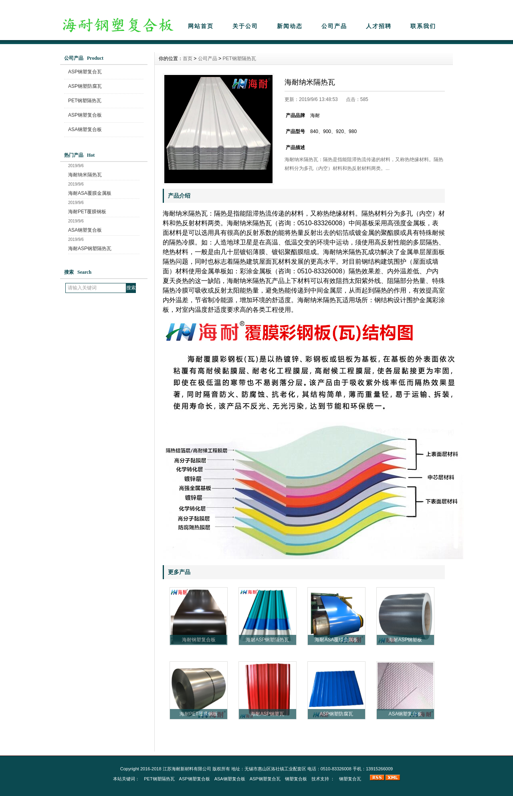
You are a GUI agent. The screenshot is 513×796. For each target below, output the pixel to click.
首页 (187, 58)
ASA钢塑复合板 (85, 129)
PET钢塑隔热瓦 (84, 100)
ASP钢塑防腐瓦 (85, 86)
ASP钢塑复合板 (85, 115)
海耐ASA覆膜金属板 (89, 193)
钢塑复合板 (296, 778)
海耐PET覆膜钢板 (87, 211)
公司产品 (334, 26)
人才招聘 (379, 26)
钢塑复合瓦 (350, 778)
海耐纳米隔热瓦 (85, 175)
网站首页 (201, 26)
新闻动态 (290, 26)
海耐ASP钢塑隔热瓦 (89, 248)
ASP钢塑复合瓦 (85, 72)
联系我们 (423, 26)
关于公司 (245, 26)
